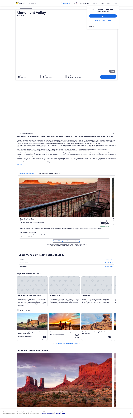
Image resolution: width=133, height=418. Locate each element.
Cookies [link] (70, 387)
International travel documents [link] (101, 398)
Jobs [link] (17, 387)
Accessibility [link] (71, 398)
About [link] (17, 384)
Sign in (115, 3)
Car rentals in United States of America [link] (51, 398)
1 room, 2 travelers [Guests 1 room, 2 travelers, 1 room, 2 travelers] (76, 60)
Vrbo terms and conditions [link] (74, 395)
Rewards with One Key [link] (47, 403)
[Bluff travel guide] (70, 313)
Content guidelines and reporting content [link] (77, 403)
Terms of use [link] (71, 389)
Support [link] (96, 384)
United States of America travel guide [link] (50, 384)
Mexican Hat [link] (96, 332)
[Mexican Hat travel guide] (107, 313)
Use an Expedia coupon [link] (99, 395)
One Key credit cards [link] (47, 406)
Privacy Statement (47, 413)
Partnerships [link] (18, 392)
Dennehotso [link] (46, 335)
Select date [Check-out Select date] (48, 60)
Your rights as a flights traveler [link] (101, 400)
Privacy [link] (69, 384)
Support (98, 3)
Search (109, 60)
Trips (105, 3)
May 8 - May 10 (109, 176)
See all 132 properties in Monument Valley (79, 153)
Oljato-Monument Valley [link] (25, 335)
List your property (88, 3)
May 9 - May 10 (109, 173)
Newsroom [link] (18, 395)
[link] (103, 26)
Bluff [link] (43, 332)
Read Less (44, 102)
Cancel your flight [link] (98, 389)
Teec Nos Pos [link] (71, 332)
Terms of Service (60, 413)
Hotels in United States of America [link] (50, 387)
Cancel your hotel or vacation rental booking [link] (104, 387)
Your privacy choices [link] (73, 400)
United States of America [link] (29, 8)
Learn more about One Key (103, 20)
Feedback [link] (18, 406)
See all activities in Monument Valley (79, 301)
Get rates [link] (86, 137)
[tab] (52, 109)
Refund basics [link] (97, 392)
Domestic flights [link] (45, 395)
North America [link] (19, 8)
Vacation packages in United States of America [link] (52, 392)
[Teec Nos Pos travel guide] (88, 313)
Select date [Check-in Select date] (22, 60)
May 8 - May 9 (109, 169)
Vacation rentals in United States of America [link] (52, 389)
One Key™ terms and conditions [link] (75, 392)
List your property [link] (20, 389)
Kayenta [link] (20, 332)
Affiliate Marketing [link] (20, 403)
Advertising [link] (18, 400)
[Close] (130, 413)
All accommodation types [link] (48, 400)
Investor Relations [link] (20, 398)
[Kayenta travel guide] (51, 313)
